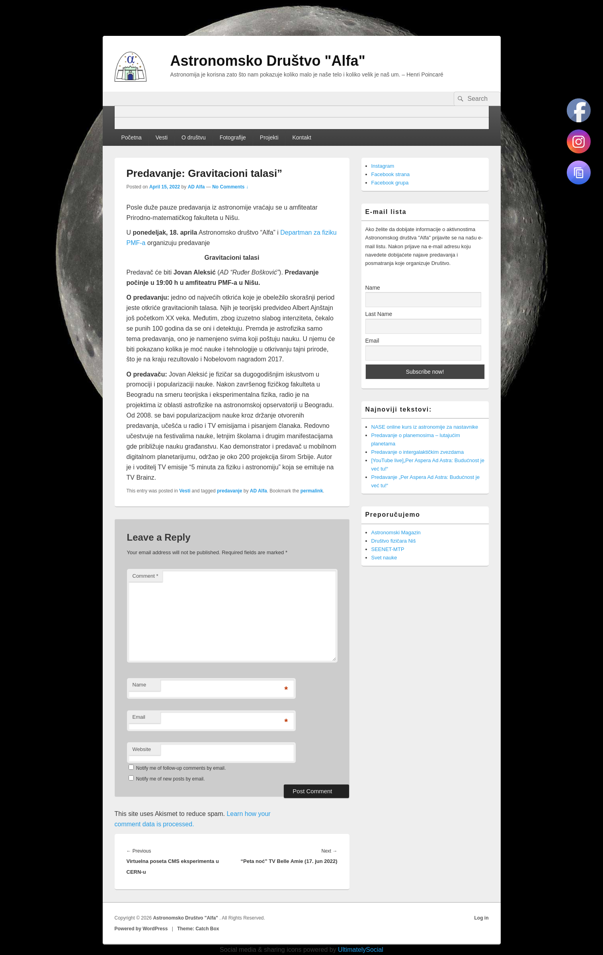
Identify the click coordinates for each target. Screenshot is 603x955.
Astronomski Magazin (396, 532)
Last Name (378, 314)
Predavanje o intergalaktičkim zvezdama (417, 452)
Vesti (162, 137)
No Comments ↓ (230, 187)
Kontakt (301, 137)
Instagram (382, 166)
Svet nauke (384, 558)
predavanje (229, 491)
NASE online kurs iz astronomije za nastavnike (424, 427)
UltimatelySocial (360, 949)
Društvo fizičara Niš (393, 541)
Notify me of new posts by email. (170, 779)
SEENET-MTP (387, 549)
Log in (481, 918)
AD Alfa (196, 187)
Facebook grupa (390, 183)
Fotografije (233, 137)
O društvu (193, 137)
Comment (145, 576)
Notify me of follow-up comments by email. (181, 768)
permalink (312, 491)
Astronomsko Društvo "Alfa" (267, 61)
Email (139, 717)
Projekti (269, 137)
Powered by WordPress (141, 928)
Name (139, 685)
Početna (131, 137)
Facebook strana (390, 174)
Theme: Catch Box (198, 928)
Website (142, 749)
